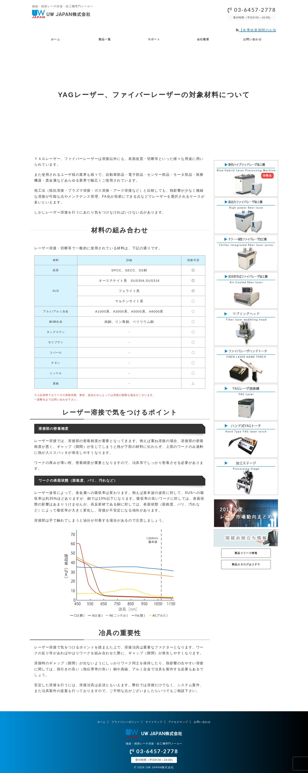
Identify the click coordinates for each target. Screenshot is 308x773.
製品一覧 (105, 39)
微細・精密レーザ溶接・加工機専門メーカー (154, 743)
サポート (154, 39)
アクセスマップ (178, 721)
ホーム (55, 39)
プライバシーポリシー (125, 721)
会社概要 (203, 39)
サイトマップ (153, 721)
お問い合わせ (252, 39)
